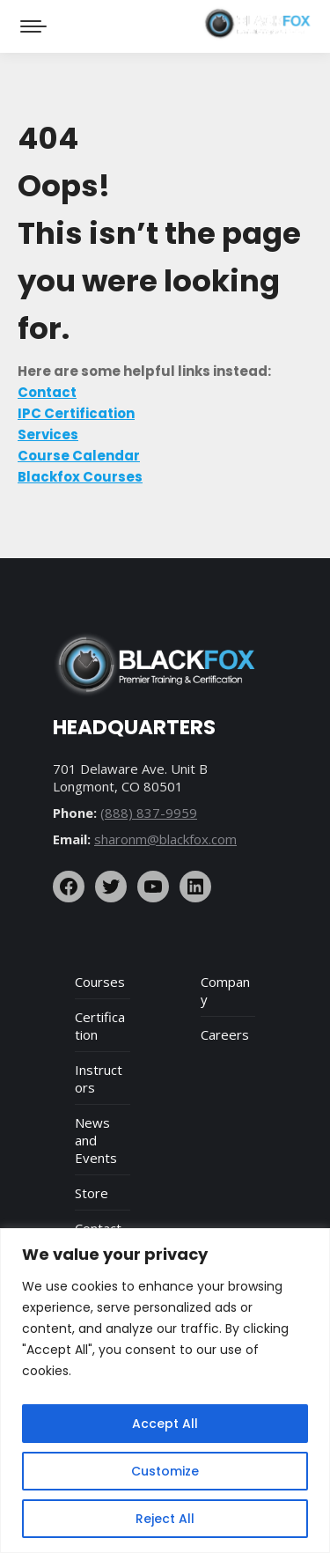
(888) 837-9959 (148, 812)
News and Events (96, 1140)
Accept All (165, 1423)
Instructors (98, 1078)
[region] (165, 1390)
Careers (225, 1034)
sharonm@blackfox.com (165, 839)
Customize (165, 1471)
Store (91, 1193)
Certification (100, 1025)
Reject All (165, 1518)
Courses (100, 981)
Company (225, 990)
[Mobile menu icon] (33, 26)
